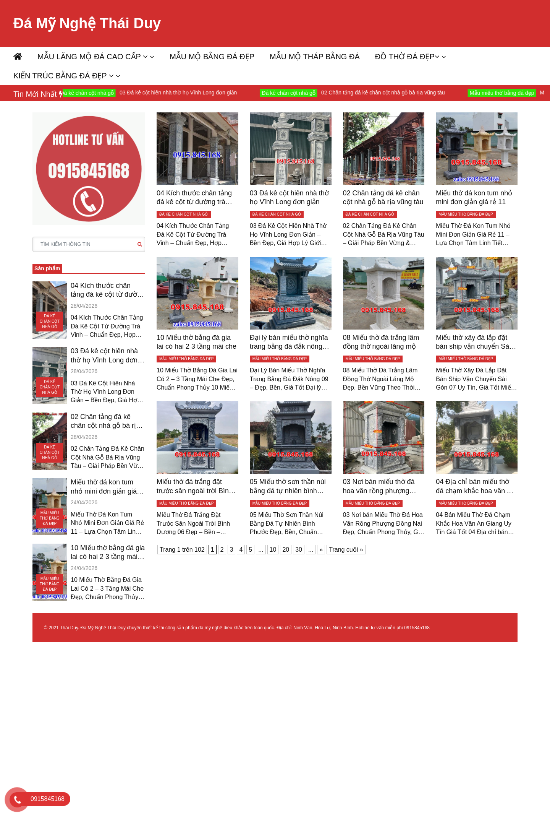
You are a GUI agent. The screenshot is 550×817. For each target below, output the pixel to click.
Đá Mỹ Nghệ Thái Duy (87, 23)
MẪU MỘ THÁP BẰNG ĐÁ (315, 56)
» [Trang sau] (321, 549)
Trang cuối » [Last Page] (346, 549)
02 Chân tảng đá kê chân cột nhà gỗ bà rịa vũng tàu (414, 92)
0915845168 (417, 627)
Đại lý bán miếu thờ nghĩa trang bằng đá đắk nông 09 (289, 342)
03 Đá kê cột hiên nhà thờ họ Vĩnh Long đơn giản (209, 92)
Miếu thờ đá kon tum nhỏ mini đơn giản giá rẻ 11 (108, 487)
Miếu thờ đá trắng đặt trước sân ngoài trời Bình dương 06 (195, 486)
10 (273, 549)
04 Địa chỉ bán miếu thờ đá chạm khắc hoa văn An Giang (475, 486)
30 (298, 549)
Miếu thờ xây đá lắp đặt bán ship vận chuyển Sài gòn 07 (473, 342)
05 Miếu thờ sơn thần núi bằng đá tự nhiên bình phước (288, 486)
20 (285, 549)
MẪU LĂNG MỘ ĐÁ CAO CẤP (92, 56)
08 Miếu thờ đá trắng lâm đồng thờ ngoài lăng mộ (381, 342)
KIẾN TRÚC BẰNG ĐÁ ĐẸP (63, 75)
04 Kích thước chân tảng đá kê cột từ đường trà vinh (108, 290)
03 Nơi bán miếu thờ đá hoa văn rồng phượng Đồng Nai (379, 486)
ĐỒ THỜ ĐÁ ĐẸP (407, 56)
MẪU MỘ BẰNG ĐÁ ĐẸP (212, 56)
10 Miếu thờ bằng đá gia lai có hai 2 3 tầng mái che (108, 553)
